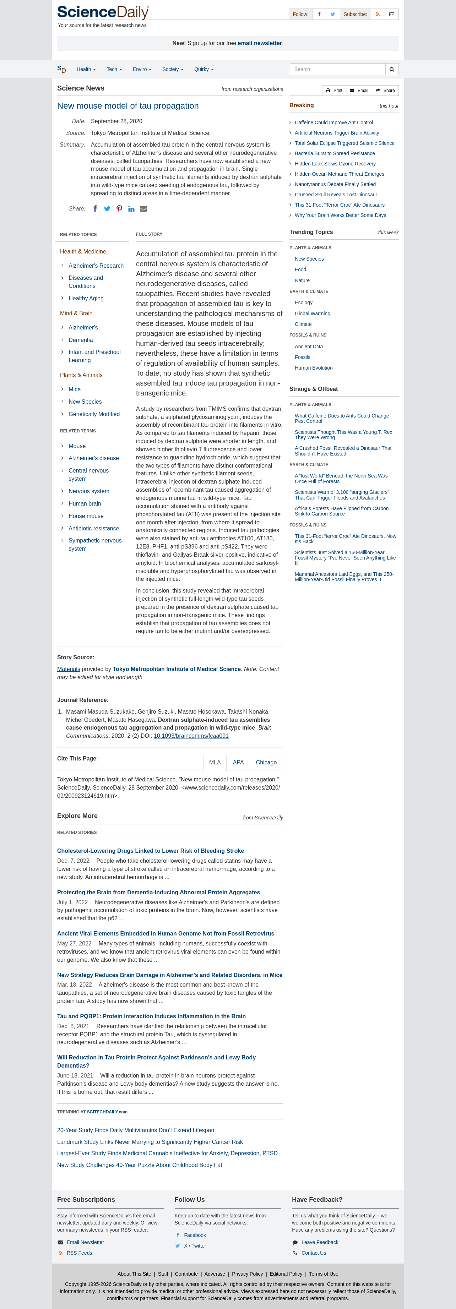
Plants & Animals (81, 375)
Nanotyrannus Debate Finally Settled (335, 184)
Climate (303, 324)
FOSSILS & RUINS (307, 335)
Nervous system (89, 491)
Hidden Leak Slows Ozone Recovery (335, 164)
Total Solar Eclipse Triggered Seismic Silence (345, 143)
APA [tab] (238, 762)
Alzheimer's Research (96, 266)
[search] (392, 69)
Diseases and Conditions (86, 282)
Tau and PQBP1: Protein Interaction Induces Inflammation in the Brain (151, 1016)
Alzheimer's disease (94, 458)
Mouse (77, 446)
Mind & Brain (76, 313)
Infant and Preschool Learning (95, 356)
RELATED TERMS (78, 431)
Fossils (302, 357)
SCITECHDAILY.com (107, 1111)
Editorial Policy (286, 1274)
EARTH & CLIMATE (308, 291)
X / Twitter (195, 1246)
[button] (334, 90)
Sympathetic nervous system (95, 545)
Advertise (215, 1274)
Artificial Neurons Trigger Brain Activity (337, 133)
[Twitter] (107, 208)
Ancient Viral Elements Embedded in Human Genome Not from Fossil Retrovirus (165, 934)
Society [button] (173, 69)
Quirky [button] (203, 69)
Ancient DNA (309, 346)
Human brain (85, 504)
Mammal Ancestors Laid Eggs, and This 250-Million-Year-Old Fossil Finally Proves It (344, 576)
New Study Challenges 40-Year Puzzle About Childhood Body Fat (139, 1165)
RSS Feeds (79, 1253)
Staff (163, 1274)
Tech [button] (114, 69)
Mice (75, 389)
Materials (68, 669)
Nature (302, 280)
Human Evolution (314, 368)
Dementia (81, 340)
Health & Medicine (83, 252)
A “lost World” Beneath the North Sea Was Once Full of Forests (341, 478)
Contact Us (314, 1253)
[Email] (143, 208)
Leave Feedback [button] (320, 1242)
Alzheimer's (83, 327)
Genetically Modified (94, 414)
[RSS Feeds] (378, 14)
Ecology (304, 302)
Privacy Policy (247, 1274)
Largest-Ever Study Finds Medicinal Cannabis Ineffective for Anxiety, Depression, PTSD (167, 1153)
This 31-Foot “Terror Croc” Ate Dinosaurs (340, 205)
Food (300, 269)
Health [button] (86, 69)
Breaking (301, 105)
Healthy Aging (86, 298)
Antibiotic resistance (94, 528)
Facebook (195, 1235)
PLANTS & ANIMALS (310, 247)
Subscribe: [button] (355, 14)
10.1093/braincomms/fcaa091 (191, 736)
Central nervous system (89, 475)
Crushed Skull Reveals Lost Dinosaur (336, 194)
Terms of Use (323, 1274)
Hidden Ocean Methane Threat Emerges (339, 174)
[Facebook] (95, 208)
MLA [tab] (215, 762)
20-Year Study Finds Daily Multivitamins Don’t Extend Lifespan (135, 1130)
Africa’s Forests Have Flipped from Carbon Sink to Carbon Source (342, 511)
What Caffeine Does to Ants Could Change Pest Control (342, 418)
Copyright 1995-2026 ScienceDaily (103, 1284)
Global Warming (312, 313)
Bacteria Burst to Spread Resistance (335, 153)
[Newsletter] (392, 14)
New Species (85, 402)
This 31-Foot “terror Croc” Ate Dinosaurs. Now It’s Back (345, 538)
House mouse (86, 516)
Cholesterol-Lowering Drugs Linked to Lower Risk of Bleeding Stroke (150, 851)
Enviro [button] (142, 69)
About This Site (134, 1274)
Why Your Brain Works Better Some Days (340, 215)
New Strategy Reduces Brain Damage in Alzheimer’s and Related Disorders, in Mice (169, 975)
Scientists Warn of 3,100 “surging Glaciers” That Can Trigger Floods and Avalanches (342, 494)
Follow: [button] (300, 14)
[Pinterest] (119, 208)
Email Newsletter (85, 1242)
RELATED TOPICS (78, 234)
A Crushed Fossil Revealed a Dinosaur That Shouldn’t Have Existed (343, 450)
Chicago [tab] (266, 762)
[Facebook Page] (319, 14)
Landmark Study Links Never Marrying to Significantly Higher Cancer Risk (150, 1142)
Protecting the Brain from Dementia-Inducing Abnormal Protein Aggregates (158, 892)
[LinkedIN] (131, 208)
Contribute (186, 1274)
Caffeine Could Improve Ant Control (334, 122)
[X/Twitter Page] (333, 14)
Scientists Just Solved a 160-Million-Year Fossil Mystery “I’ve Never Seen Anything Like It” (345, 558)
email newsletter (260, 43)
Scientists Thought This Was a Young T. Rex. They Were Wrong (344, 434)
